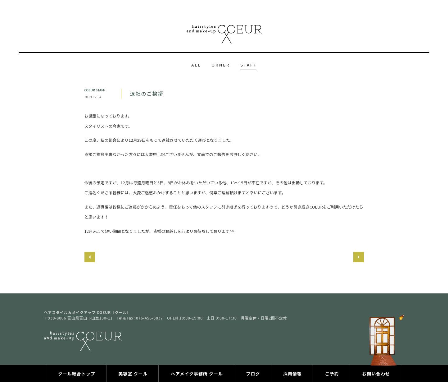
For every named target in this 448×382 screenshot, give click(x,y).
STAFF (248, 65)
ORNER (220, 65)
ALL (196, 65)
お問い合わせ (376, 373)
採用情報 (292, 373)
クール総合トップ (76, 373)
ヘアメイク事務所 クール (197, 373)
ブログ (253, 373)
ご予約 (332, 373)
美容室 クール (132, 373)
